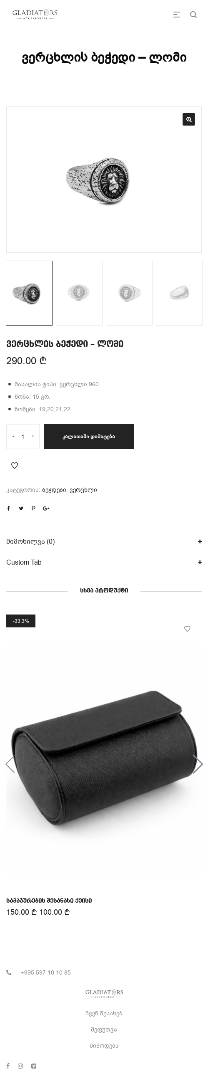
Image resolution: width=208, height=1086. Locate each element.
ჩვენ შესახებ (104, 1013)
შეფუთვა (104, 1030)
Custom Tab (24, 562)
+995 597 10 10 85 (46, 973)
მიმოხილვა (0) (30, 541)
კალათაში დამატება (89, 436)
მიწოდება (104, 1046)
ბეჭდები (54, 490)
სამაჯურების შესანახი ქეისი (49, 900)
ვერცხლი (83, 490)
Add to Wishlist (14, 465)
